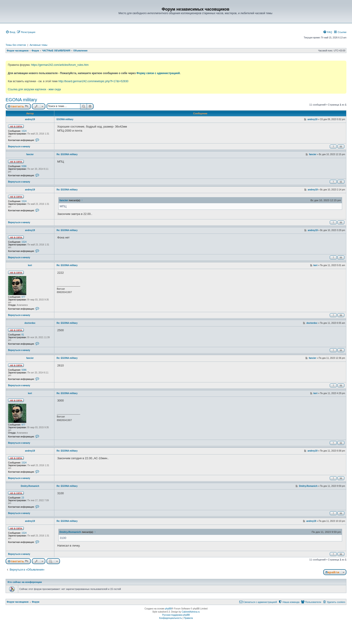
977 (23, 297)
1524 (24, 131)
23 (23, 497)
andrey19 (30, 119)
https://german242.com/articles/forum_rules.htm (59, 64)
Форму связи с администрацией (158, 73)
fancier (30, 154)
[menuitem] (10, 32)
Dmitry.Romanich (30, 486)
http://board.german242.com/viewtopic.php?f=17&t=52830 (93, 81)
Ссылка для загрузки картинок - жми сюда (34, 89)
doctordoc (29, 323)
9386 (24, 166)
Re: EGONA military (67, 154)
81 (23, 334)
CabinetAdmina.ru (191, 612)
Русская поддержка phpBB (176, 615)
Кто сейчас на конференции (25, 582)
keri (30, 265)
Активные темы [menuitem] (38, 45)
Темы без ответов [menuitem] (16, 45)
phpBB (168, 608)
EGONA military (21, 99)
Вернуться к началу (19, 146)
